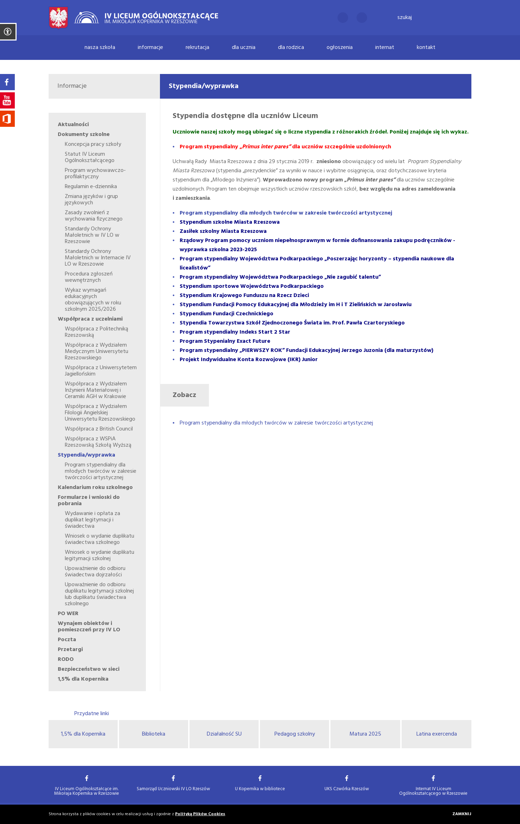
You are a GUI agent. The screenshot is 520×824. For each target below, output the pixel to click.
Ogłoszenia (340, 47)
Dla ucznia (243, 47)
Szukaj (404, 17)
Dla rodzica (291, 47)
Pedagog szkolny (294, 734)
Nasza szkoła (100, 47)
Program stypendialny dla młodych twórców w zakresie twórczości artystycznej (276, 423)
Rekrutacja (197, 47)
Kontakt (426, 47)
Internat (384, 47)
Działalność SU (224, 734)
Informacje (150, 47)
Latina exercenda (436, 734)
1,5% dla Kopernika (83, 734)
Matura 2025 (365, 734)
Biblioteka (153, 734)
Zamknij (461, 814)
